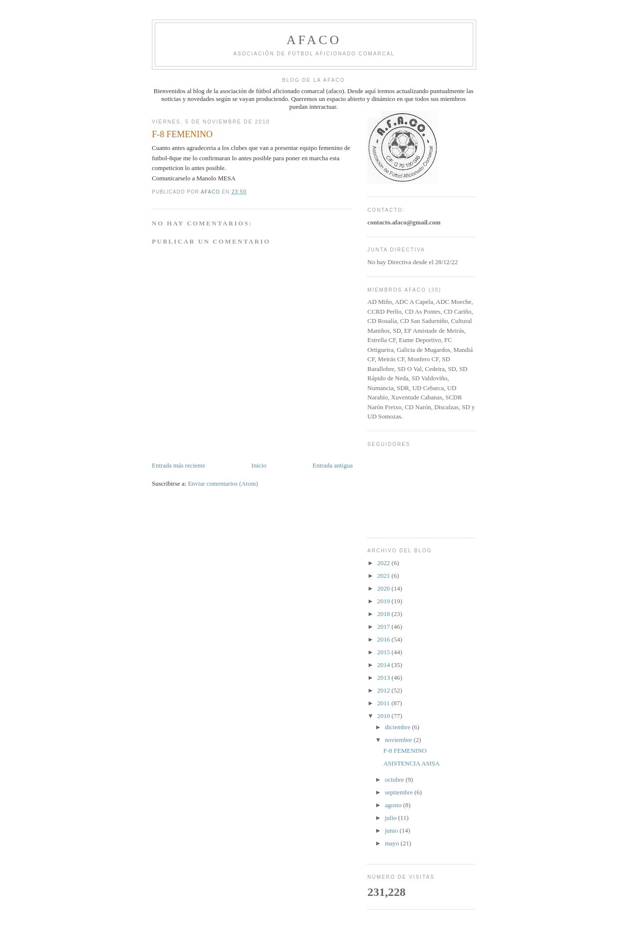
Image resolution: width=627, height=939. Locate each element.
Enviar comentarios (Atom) (223, 483)
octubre (395, 779)
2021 (384, 575)
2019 (384, 601)
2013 (384, 677)
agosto (394, 805)
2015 (384, 652)
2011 (384, 703)
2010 (384, 715)
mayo (393, 843)
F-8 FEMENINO (404, 750)
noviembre (399, 739)
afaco (314, 40)
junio (392, 830)
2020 (384, 588)
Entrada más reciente (178, 465)
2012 (384, 690)
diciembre (398, 727)
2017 (384, 626)
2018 (384, 614)
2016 (384, 639)
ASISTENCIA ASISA (411, 763)
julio (391, 817)
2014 (384, 664)
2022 (384, 563)
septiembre (399, 792)
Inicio (258, 465)
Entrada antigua (333, 465)
